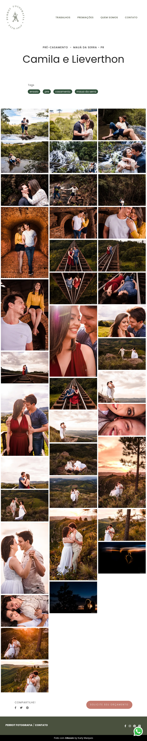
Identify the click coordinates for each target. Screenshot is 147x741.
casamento (62, 91)
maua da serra (86, 91)
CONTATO (131, 17)
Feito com (73, 738)
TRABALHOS (63, 17)
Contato (41, 725)
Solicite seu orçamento (109, 704)
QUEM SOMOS (109, 17)
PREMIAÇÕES (85, 17)
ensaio (34, 91)
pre (47, 91)
